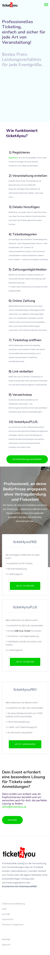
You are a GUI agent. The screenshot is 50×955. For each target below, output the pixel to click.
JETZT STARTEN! (25, 585)
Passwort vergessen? (13, 924)
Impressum (7, 919)
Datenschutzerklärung (13, 903)
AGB (4, 908)
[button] (46, 4)
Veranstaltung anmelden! (27, 459)
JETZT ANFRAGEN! (25, 744)
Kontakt (12, 819)
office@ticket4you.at (14, 807)
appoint (6, 944)
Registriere (13, 157)
